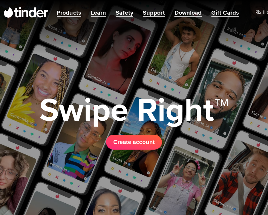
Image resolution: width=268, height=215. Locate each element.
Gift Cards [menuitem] (225, 12)
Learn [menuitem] (98, 12)
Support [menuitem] (154, 12)
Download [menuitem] (188, 12)
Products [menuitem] (69, 12)
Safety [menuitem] (124, 12)
